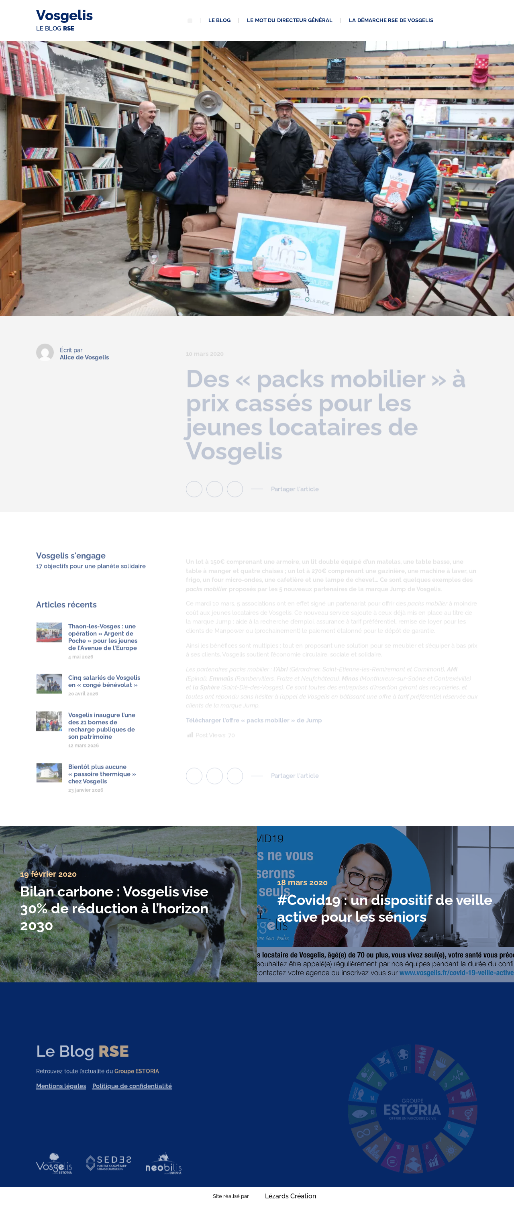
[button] (190, 20)
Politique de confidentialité (132, 1093)
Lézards (290, 1196)
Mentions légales (61, 1093)
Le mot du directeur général (289, 20)
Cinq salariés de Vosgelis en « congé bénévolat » (104, 689)
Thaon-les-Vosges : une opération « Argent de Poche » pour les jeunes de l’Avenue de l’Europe (102, 644)
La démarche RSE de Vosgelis (391, 20)
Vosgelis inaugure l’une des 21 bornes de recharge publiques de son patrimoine (101, 733)
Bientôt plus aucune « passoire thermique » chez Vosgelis (102, 781)
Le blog (219, 20)
